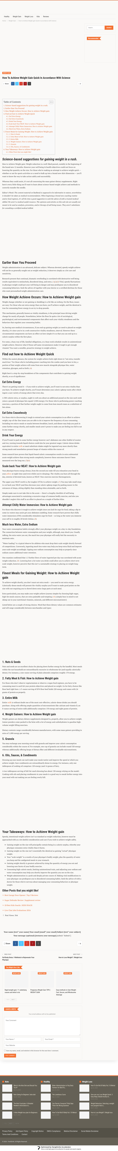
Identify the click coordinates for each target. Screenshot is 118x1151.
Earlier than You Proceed (14, 108)
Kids (38, 16)
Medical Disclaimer (71, 1131)
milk (20, 446)
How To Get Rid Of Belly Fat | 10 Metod (64, 1112)
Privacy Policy (7, 1131)
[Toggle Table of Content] (50, 102)
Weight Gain (17, 16)
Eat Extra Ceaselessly (16, 119)
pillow (8, 473)
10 (54, 596)
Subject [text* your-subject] (69, 932)
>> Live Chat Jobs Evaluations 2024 (16, 910)
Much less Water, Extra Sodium (20, 129)
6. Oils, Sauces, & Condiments (19, 146)
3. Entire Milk (13, 139)
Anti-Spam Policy (22, 1131)
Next (14, 999)
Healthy (6, 16)
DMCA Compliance (53, 1131)
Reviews (46, 16)
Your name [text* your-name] (16, 932)
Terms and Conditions (10, 1134)
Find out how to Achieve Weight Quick (20, 114)
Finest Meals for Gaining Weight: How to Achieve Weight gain (29, 131)
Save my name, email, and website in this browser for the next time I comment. (32, 1050)
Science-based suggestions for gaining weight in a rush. (26, 105)
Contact (24, 1134)
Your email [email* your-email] (43, 932)
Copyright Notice (37, 1131)
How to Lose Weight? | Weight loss (70, 957)
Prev (7, 999)
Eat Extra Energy (15, 116)
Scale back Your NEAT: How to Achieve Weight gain (27, 124)
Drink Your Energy (15, 121)
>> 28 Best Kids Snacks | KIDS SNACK (17, 905)
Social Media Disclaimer (90, 1131)
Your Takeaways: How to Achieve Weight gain (22, 149)
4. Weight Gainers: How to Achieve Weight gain (25, 142)
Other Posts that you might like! (20, 152)
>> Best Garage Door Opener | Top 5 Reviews (20, 895)
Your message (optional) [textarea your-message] (35, 935)
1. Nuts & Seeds (14, 134)
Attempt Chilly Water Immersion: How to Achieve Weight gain (30, 126)
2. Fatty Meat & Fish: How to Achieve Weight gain (26, 137)
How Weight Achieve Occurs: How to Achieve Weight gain (27, 111)
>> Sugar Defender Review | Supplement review (21, 900)
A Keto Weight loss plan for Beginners (25, 1112)
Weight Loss (29, 16)
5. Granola (12, 144)
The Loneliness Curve (59, 1094)
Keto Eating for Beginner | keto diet (25, 1094)
